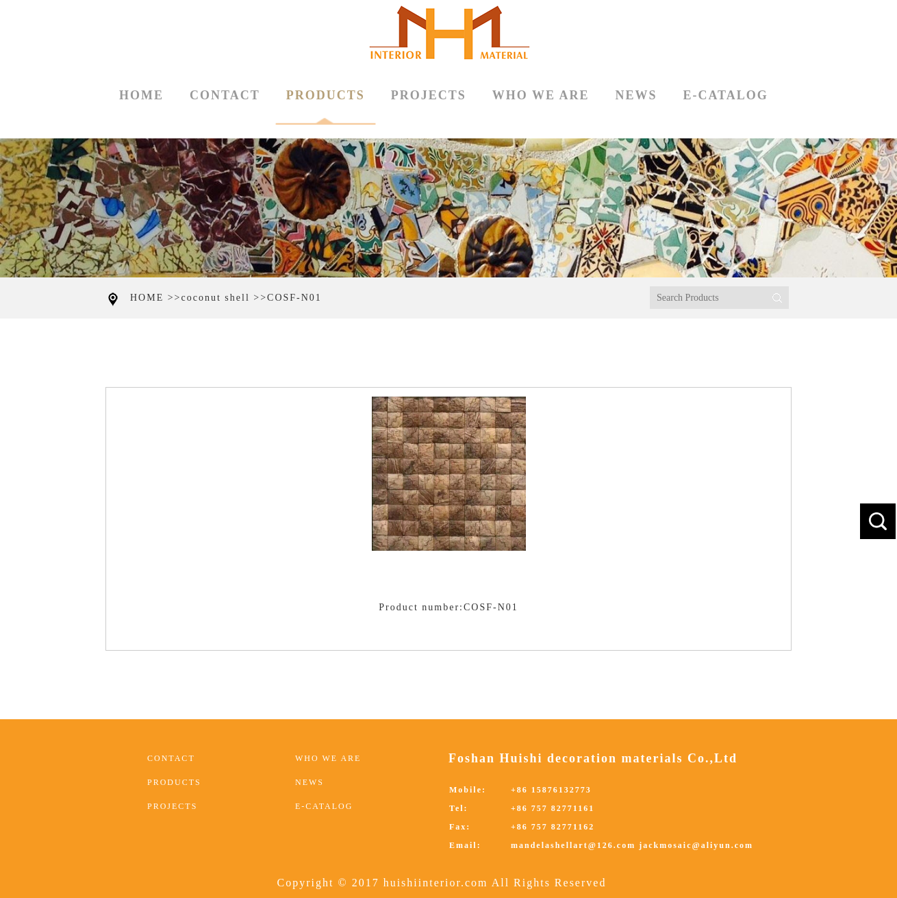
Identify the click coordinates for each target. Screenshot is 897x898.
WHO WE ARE (541, 95)
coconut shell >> (224, 297)
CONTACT (225, 95)
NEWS (636, 95)
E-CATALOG (725, 95)
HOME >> (155, 297)
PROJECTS (428, 95)
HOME (141, 95)
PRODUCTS (325, 106)
